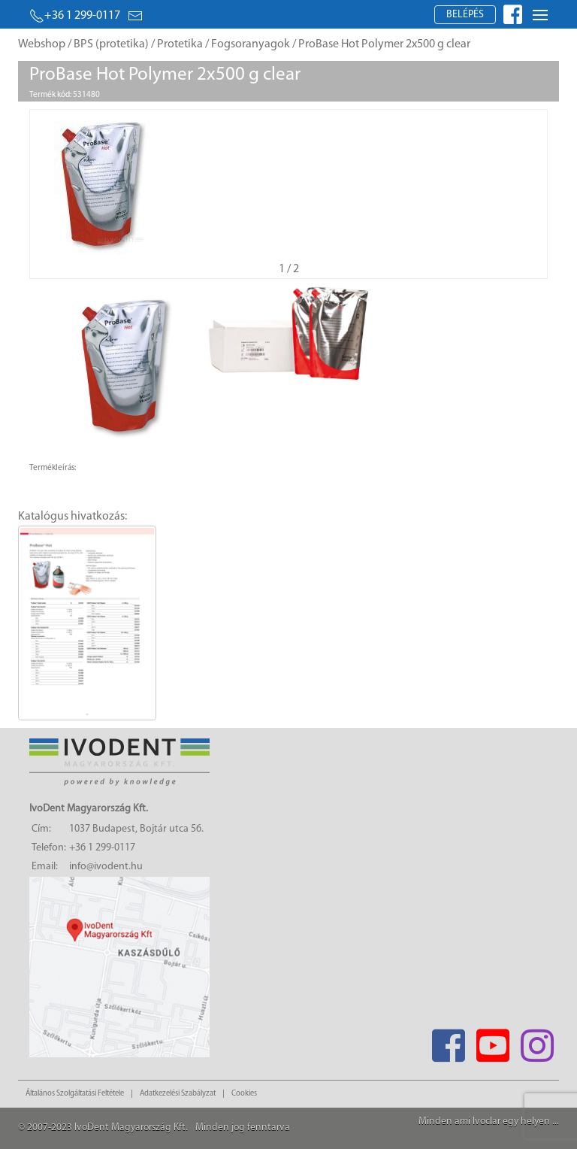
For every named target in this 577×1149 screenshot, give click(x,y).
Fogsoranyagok (250, 44)
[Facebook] (448, 1041)
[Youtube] (492, 1041)
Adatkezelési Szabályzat (178, 1094)
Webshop (41, 44)
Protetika (180, 44)
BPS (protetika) (111, 44)
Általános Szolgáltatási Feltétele (75, 1094)
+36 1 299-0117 (74, 16)
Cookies (244, 1094)
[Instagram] (537, 1041)
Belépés (465, 14)
